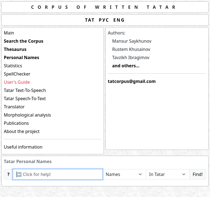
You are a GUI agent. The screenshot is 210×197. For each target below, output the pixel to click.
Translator (14, 107)
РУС (104, 20)
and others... (125, 66)
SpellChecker (17, 74)
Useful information (23, 147)
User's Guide (17, 82)
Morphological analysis (27, 115)
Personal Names (21, 57)
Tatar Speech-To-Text (25, 98)
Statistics (13, 66)
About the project (22, 131)
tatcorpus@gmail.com (132, 81)
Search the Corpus (23, 41)
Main (9, 33)
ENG (119, 20)
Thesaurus (15, 49)
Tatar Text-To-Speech (25, 90)
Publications (16, 123)
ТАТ (90, 20)
